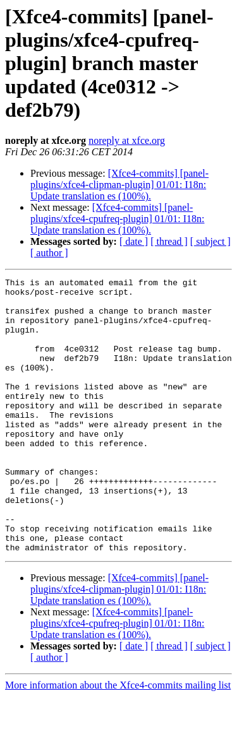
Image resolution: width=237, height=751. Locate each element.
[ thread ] (169, 241)
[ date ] (133, 241)
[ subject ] (210, 241)
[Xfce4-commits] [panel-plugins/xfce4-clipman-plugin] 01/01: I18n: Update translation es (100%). (119, 184)
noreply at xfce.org (126, 140)
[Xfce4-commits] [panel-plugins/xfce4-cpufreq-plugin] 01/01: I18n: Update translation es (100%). (117, 218)
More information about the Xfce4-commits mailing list (118, 740)
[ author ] (49, 252)
